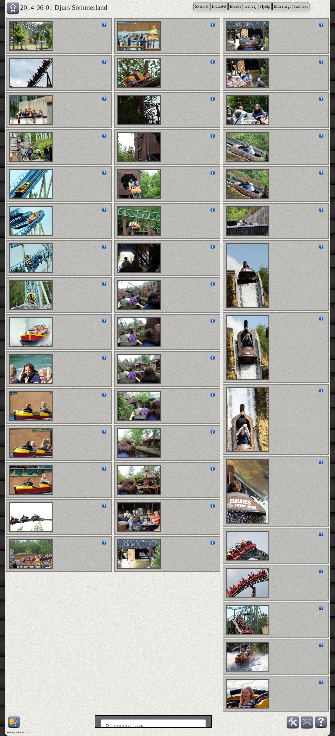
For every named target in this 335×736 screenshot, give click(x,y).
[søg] (152, 726)
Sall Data (26, 732)
